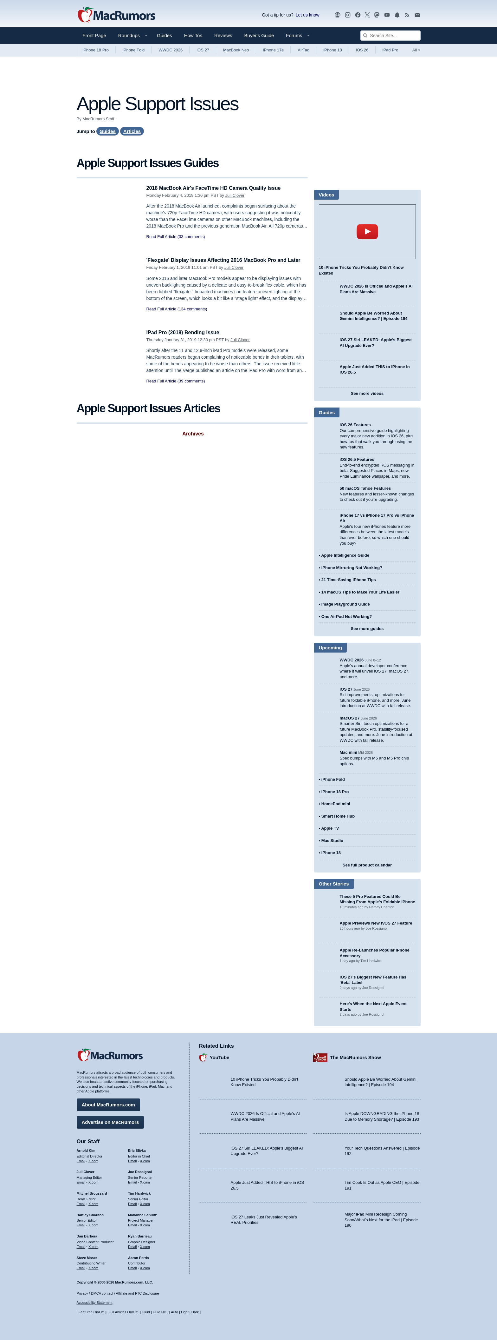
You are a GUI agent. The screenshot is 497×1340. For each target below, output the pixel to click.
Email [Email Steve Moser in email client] (81, 1267)
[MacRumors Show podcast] (337, 15)
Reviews (223, 35)
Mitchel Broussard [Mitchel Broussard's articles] (92, 1192)
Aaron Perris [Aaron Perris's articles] (138, 1257)
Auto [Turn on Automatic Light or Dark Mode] (174, 1312)
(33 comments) (191, 236)
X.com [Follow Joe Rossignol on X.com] (145, 1181)
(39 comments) (191, 381)
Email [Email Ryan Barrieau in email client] (132, 1246)
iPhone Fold (134, 50)
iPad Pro (390, 50)
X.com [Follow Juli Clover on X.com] (93, 1181)
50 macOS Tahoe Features (365, 488)
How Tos (193, 35)
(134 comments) (192, 316)
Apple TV (330, 828)
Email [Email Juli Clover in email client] (81, 1181)
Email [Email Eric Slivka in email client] (132, 1160)
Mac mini (349, 752)
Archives (193, 433)
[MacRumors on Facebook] (358, 15)
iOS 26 (362, 50)
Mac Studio (332, 840)
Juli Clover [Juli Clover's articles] (85, 1171)
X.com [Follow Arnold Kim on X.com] (93, 1160)
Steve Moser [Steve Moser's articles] (87, 1257)
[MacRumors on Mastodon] (377, 15)
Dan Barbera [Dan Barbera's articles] (87, 1235)
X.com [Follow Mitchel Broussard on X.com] (93, 1203)
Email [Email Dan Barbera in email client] (81, 1246)
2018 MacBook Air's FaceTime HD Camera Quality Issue (217, 188)
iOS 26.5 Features (357, 459)
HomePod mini (335, 803)
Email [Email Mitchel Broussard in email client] (81, 1203)
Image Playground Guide (345, 604)
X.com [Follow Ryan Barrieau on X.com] (145, 1246)
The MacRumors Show (355, 1056)
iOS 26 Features (355, 424)
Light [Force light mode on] (185, 1312)
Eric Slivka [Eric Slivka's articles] (137, 1149)
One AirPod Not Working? (346, 616)
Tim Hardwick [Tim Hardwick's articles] (139, 1192)
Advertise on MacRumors (110, 1121)
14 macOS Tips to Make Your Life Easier (360, 592)
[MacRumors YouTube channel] (387, 15)
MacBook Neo (236, 50)
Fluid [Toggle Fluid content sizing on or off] (146, 1312)
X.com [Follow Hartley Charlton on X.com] (93, 1224)
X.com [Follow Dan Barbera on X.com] (93, 1246)
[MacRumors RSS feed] (407, 15)
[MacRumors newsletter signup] (417, 15)
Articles (132, 131)
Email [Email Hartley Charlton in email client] (81, 1224)
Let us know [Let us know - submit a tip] (308, 14)
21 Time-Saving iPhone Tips (348, 579)
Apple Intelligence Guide (345, 555)
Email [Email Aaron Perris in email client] (132, 1267)
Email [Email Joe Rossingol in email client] (132, 1181)
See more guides (367, 628)
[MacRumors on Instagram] (348, 15)
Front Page (94, 35)
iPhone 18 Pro (96, 50)
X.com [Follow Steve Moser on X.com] (93, 1267)
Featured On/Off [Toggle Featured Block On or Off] (91, 1312)
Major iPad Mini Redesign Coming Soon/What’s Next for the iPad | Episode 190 (381, 1219)
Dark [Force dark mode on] (195, 1312)
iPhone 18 (332, 50)
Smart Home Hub (338, 816)
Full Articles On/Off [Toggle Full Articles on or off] (123, 1312)
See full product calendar (367, 865)
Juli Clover (235, 195)
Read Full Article (161, 236)
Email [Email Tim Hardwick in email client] (132, 1203)
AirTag (303, 50)
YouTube (219, 1056)
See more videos (367, 393)
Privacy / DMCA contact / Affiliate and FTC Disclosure (118, 1293)
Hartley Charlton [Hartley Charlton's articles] (90, 1214)
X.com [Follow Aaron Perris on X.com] (145, 1267)
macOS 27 (350, 718)
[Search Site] (390, 35)
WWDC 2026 (170, 50)
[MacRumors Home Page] (116, 15)
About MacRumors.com (108, 1103)
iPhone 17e (273, 50)
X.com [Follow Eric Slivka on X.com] (145, 1160)
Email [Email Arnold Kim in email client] (81, 1160)
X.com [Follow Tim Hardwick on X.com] (145, 1203)
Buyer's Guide (259, 35)
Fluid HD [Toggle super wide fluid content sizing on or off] (159, 1312)
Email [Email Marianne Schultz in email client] (132, 1224)
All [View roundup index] (416, 50)
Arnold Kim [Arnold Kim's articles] (86, 1149)
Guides (164, 35)
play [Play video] (367, 231)
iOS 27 (203, 50)
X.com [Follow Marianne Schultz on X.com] (145, 1224)
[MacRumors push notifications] (397, 15)
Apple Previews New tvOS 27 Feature (376, 923)
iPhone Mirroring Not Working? (352, 567)
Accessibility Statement (95, 1303)
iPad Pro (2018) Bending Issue (185, 332)
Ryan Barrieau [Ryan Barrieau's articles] (140, 1235)
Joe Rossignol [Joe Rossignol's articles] (140, 1171)
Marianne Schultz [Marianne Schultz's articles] (142, 1214)
